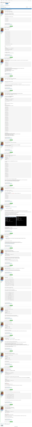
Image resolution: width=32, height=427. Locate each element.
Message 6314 (5, 234)
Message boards (1, 5)
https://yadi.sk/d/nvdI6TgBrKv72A (9, 272)
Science (4, 5)
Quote (11, 57)
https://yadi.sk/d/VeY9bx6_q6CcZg (9, 24)
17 (3, 423)
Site (11, 0)
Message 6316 (5, 266)
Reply (10, 57)
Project (3, 0)
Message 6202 (5, 27)
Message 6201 (5, 9)
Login (30, 0)
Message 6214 (5, 186)
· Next (9, 423)
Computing (6, 0)
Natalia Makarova (2, 9)
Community (9, 0)
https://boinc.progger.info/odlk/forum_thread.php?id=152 (9, 243)
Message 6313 (5, 204)
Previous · (1, 423)
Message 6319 (5, 321)
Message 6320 (5, 336)
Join (28, 0)
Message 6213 (5, 153)
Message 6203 (5, 58)
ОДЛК (1, 0)
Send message (2, 31)
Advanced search (2, 4)
